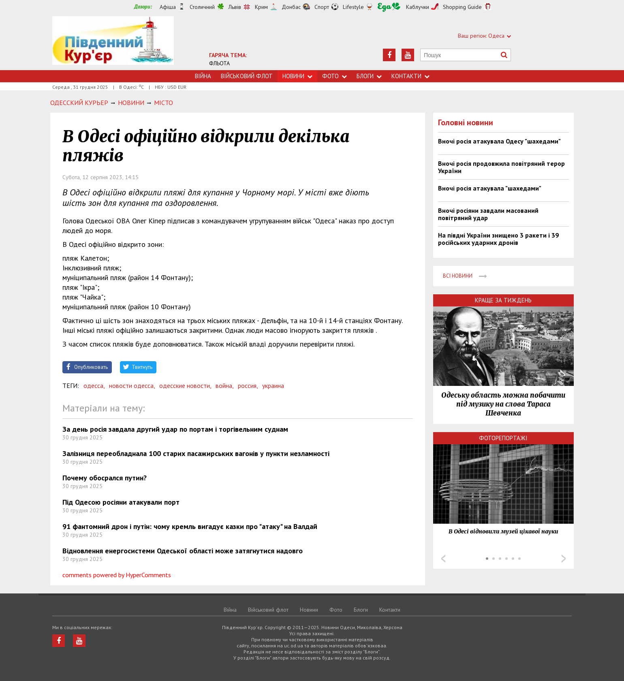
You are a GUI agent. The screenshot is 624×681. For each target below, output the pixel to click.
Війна (203, 76)
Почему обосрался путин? (104, 477)
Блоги (369, 76)
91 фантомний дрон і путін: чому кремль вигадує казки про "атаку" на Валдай (189, 526)
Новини (297, 76)
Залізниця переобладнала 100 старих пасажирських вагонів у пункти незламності (195, 453)
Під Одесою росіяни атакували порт (121, 502)
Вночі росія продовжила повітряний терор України (501, 167)
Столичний (202, 7)
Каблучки (417, 7)
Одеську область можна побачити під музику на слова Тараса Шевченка (503, 404)
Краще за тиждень (503, 300)
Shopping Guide (462, 7)
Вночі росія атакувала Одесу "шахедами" (499, 141)
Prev (443, 559)
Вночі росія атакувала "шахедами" (489, 188)
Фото (334, 76)
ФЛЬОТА (219, 63)
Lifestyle (353, 7)
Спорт (321, 7)
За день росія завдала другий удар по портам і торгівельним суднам (175, 429)
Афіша (168, 7)
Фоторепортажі (503, 438)
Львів (235, 7)
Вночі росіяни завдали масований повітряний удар (488, 214)
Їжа (389, 7)
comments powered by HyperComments (116, 575)
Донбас (291, 7)
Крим (261, 7)
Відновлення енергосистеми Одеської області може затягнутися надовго (182, 550)
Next (564, 559)
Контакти (410, 76)
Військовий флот (247, 76)
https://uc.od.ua (113, 43)
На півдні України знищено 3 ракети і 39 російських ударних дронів (498, 238)
